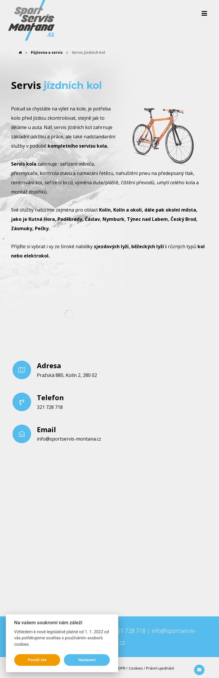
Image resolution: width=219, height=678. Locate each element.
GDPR (120, 668)
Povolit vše (37, 660)
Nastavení (87, 660)
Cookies (136, 668)
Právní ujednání (160, 668)
